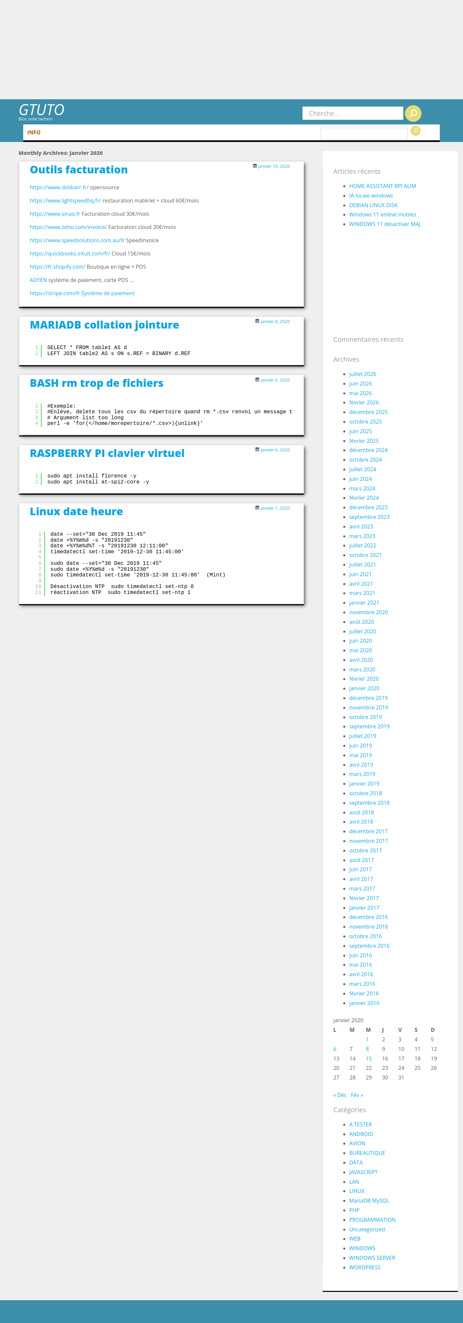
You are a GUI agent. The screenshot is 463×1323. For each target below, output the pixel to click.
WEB (355, 1238)
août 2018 (361, 812)
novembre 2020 (368, 612)
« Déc (340, 1095)
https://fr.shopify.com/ (57, 266)
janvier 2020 (364, 688)
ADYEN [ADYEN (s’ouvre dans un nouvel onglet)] (38, 280)
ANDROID (361, 1134)
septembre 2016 (369, 945)
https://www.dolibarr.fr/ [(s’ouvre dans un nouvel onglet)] (59, 187)
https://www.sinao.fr (56, 213)
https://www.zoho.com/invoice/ (68, 227)
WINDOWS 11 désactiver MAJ (385, 224)
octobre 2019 (365, 717)
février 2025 (364, 440)
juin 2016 (360, 955)
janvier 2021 (364, 602)
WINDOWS (362, 1248)
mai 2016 (360, 964)
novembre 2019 (368, 707)
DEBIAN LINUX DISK (373, 205)
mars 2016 (362, 983)
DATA (356, 1162)
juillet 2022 (362, 545)
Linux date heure (76, 511)
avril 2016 (361, 974)
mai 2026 (360, 393)
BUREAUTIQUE (367, 1153)
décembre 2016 (368, 917)
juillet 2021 (362, 564)
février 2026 (364, 402)
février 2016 (364, 993)
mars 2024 (362, 488)
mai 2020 (360, 650)
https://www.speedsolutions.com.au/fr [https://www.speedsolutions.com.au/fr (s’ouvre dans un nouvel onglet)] (78, 240)
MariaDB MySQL (369, 1200)
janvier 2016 (364, 1003)
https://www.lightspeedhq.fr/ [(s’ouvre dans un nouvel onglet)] (65, 200)
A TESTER (360, 1124)
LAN (354, 1181)
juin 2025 (360, 431)
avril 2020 (361, 659)
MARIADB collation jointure (104, 324)
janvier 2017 (364, 907)
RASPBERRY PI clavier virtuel (107, 453)
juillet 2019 (362, 736)
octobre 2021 (365, 555)
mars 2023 (362, 536)
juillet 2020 (362, 631)
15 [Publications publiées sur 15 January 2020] (369, 1058)
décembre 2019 (368, 698)
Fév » (357, 1095)
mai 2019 (360, 755)
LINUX (356, 1191)
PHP (354, 1210)
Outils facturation (79, 169)
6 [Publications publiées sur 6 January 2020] (334, 1049)
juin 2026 (360, 383)
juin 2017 (360, 869)
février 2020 (364, 678)
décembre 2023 (368, 507)
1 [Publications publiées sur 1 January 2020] (367, 1039)
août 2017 (361, 860)
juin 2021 (360, 574)
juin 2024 (360, 478)
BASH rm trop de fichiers (97, 383)
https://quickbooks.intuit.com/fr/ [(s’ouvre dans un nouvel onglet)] (70, 253)
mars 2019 (362, 774)
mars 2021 (362, 593)
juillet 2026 (362, 374)
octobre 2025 (365, 421)
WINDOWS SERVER (372, 1257)
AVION (357, 1143)
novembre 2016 (368, 926)
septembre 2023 (369, 517)
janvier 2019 (364, 783)
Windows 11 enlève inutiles (382, 214)
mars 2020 (362, 669)
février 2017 (364, 898)
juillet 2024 (362, 469)
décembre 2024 (368, 450)
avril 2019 (361, 764)
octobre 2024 (365, 459)
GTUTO (41, 109)
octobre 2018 (365, 793)
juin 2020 (360, 640)
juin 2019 (360, 745)
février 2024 (364, 497)
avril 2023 (361, 526)
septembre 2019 (369, 726)
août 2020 (361, 621)
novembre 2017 (368, 840)
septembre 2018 (369, 802)
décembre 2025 (368, 412)
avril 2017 (361, 879)
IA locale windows (371, 195)
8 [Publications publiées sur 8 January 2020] (367, 1049)
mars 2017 (362, 888)
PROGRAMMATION (372, 1219)
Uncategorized (367, 1229)
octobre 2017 (365, 850)
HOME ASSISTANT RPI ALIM (382, 186)
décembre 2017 (368, 831)
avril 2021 (361, 583)
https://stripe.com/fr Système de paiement (82, 293)
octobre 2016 (365, 936)
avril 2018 (361, 821)
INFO (33, 132)
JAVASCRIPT (363, 1172)
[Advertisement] (231, 49)
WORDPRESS (365, 1267)
